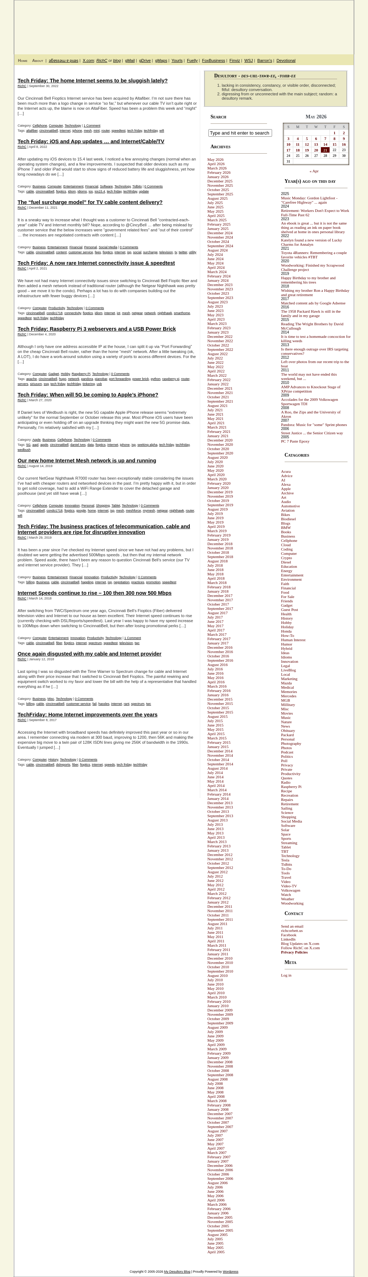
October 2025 (218, 189)
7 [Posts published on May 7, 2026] (325, 138)
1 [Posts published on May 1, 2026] (335, 133)
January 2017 (218, 643)
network (150, 313)
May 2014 (215, 781)
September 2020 (220, 453)
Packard (287, 735)
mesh (88, 130)
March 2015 (216, 738)
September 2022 (220, 349)
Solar (285, 830)
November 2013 (220, 807)
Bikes (285, 514)
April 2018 (216, 578)
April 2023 (216, 319)
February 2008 (218, 1105)
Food (285, 592)
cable (30, 191)
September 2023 (220, 297)
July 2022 (215, 358)
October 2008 (218, 1070)
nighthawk (164, 313)
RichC (101, 60)
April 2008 (216, 1096)
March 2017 (216, 634)
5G (28, 445)
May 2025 (215, 211)
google (81, 510)
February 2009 (218, 1053)
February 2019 (218, 535)
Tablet (115, 505)
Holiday (287, 627)
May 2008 (215, 1092)
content (61, 252)
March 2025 (216, 220)
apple (44, 445)
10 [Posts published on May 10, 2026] (288, 144)
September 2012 (220, 867)
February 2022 (218, 379)
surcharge (150, 252)
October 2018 (218, 552)
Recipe (286, 791)
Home (22, 60)
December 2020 (220, 440)
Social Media (108, 247)
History (53, 759)
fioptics (61, 191)
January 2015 (218, 746)
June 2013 (215, 829)
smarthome (182, 313)
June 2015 (215, 725)
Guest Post (289, 609)
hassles (104, 704)
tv (176, 252)
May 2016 (215, 677)
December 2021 (220, 388)
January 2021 (218, 436)
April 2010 (216, 993)
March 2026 (216, 168)
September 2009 (220, 1023)
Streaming (289, 843)
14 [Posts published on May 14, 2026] (325, 144)
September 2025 (220, 194)
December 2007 (220, 1113)
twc (137, 643)
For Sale (287, 596)
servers (23, 384)
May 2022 (215, 366)
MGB (285, 700)
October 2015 (218, 708)
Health (286, 614)
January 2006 (218, 1213)
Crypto (286, 558)
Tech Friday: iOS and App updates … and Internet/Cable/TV (91, 141)
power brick (140, 379)
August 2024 (217, 250)
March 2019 (216, 531)
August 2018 (217, 561)
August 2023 (217, 302)
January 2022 (218, 384)
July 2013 (215, 824)
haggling (87, 582)
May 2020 (215, 470)
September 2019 (220, 505)
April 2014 (216, 785)
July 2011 (215, 928)
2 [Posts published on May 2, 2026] (344, 133)
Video (285, 881)
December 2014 (220, 751)
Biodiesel (288, 519)
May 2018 (215, 574)
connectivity (72, 313)
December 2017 (220, 595)
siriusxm (36, 384)
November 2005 (220, 1221)
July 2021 (215, 410)
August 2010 (217, 975)
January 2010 (218, 1006)
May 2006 (215, 1196)
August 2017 (217, 613)
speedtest (118, 130)
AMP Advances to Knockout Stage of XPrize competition (311, 389)
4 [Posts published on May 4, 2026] (298, 138)
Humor (286, 644)
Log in (286, 975)
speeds (110, 764)
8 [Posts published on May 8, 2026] (335, 138)
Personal (90, 247)
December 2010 (220, 958)
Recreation (289, 795)
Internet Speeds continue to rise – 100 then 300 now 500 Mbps (94, 593)
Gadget (54, 374)
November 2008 (220, 1066)
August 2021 (217, 405)
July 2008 (215, 1083)
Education (289, 566)
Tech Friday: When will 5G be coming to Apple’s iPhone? (88, 395)
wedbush (24, 450)
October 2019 (218, 500)
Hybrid (286, 648)
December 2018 (220, 544)
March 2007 (216, 1152)
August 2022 (217, 354)
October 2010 (218, 967)
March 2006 (216, 1204)
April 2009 (216, 1044)
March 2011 (216, 945)
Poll (284, 760)
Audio (286, 501)
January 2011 (218, 954)
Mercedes (288, 696)
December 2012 (220, 854)
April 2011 (216, 941)
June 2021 (215, 414)
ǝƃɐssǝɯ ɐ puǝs (63, 60)
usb (99, 384)
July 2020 (215, 461)
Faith (285, 583)
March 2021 (216, 427)
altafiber (32, 130)
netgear (137, 313)
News (285, 726)
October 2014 (218, 759)
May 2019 (215, 522)
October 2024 (218, 241)
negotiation (121, 582)
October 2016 (218, 656)
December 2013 (220, 803)
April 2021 (216, 423)
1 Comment (92, 125)
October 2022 (218, 345)
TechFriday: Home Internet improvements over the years (87, 714)
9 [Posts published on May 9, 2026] (344, 138)
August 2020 (217, 457)
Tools (285, 873)
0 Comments (153, 186)
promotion (153, 582)
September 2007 (220, 1126)
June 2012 (215, 880)
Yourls (177, 60)
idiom (72, 191)
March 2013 (216, 841)
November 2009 (220, 1014)
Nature (286, 722)
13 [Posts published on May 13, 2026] (316, 144)
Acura (286, 471)
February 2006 (218, 1208)
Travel (286, 877)
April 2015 (216, 734)
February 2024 (218, 276)
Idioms (286, 657)
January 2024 (218, 280)
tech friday (134, 130)
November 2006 (220, 1170)
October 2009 (218, 1018)
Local (285, 674)
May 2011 (215, 936)
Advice (287, 476)
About (37, 60)
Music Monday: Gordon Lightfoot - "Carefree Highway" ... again (309, 200)
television (166, 252)
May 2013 (215, 833)
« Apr (314, 171)
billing (30, 582)
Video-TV (289, 886)
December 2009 (220, 1010)
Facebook (288, 935)
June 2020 (215, 466)
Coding (287, 549)
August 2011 (217, 923)
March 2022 (216, 375)
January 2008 (218, 1109)
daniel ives (78, 445)
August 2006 (217, 1183)
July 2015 (215, 721)
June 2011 (215, 932)
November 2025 (220, 185)
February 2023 (218, 328)
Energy (287, 571)
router (105, 130)
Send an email (292, 926)
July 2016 (215, 669)
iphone (77, 130)
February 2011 (218, 949)
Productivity (57, 308)
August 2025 (217, 198)
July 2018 (215, 565)
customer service (81, 252)
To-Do (286, 868)
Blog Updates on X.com (300, 943)
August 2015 (217, 716)
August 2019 (217, 509)
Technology (73, 125)
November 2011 (220, 911)
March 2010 (216, 997)
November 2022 (220, 341)
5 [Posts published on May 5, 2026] (307, 138)
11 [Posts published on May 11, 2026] (297, 144)
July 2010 (215, 980)
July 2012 (215, 876)
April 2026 (216, 164)
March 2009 (216, 1049)
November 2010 (220, 962)
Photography (291, 743)
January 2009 (218, 1057)
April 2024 (216, 267)
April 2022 (216, 371)
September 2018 (220, 556)
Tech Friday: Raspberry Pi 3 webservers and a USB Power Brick (97, 329)
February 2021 (218, 431)
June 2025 (215, 207)
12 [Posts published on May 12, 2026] (307, 144)
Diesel (286, 562)
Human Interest (293, 640)
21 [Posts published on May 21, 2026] (325, 150)
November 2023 (220, 289)
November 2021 (220, 392)
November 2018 (220, 548)
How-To (287, 635)
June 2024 (215, 259)
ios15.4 (100, 191)
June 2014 (215, 777)
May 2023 (215, 315)
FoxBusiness (213, 60)
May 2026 (215, 159)
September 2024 (220, 246)
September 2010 (220, 971)
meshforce (133, 510)
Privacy (287, 765)
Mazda (286, 683)
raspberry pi (170, 379)
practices (137, 582)
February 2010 (218, 1001)
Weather (287, 899)
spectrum (95, 643)
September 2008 (220, 1075)
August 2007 (217, 1131)
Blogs (285, 523)
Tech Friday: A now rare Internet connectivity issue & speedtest (96, 263)
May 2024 (215, 263)
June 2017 (215, 621)
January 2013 (218, 850)
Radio (285, 782)
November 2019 (220, 496)
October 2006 (218, 1174)
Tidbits (137, 186)
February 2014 (218, 794)
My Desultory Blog (284, 23)
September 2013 (220, 816)
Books (286, 532)
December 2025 (220, 181)
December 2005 (220, 1217)
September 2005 (220, 1230)
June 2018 (215, 569)
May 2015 (215, 729)
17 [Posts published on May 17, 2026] (288, 150)
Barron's (264, 60)
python (155, 379)
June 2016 (215, 673)
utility (193, 252)
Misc (50, 699)
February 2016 (218, 690)
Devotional (285, 60)
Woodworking (292, 903)
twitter (183, 252)
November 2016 (220, 651)
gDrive (145, 60)
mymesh (149, 510)
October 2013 (218, 811)
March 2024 (216, 272)
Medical (287, 687)
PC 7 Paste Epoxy (295, 441)
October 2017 (218, 604)
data (90, 445)
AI (283, 480)
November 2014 (220, 755)
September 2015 (220, 712)
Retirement (290, 804)
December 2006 (220, 1165)
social (137, 252)
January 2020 (218, 487)
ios (91, 191)
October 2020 (218, 449)
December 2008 (220, 1062)
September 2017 (220, 608)
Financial (91, 186)
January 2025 (218, 228)
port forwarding (119, 379)
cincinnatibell (49, 130)
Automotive (290, 506)
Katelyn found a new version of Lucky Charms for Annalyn (311, 242)
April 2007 (216, 1148)
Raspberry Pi (81, 374)
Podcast (287, 752)
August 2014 (217, 768)
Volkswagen (290, 890)
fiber (59, 643)
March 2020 (216, 479)
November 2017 (220, 600)
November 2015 (220, 703)
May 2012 (215, 885)
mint (96, 130)
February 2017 (218, 639)
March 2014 (216, 790)
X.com (88, 60)
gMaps (161, 60)
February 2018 (218, 587)
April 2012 (216, 889)
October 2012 (218, 863)
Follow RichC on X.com (300, 948)
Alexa (285, 484)
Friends (287, 601)
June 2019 (215, 518)
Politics (287, 756)
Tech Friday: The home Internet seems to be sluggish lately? (93, 80)
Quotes (286, 778)
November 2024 (220, 237)
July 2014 (215, 772)
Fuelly (192, 60)
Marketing (289, 678)
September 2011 (220, 919)
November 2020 (220, 444)
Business (39, 186)
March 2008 (216, 1101)
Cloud (286, 545)
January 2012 (218, 902)
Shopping (103, 505)
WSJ (248, 60)
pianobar (101, 379)
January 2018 (218, 591)
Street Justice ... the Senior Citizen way (312, 433)
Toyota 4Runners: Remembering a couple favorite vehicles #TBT (314, 254)
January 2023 (218, 332)
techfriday (150, 130)
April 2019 (216, 526)
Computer (56, 125)
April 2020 (216, 474)
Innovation (72, 505)
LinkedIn (288, 939)
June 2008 (215, 1088)
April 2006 (216, 1200)
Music (286, 717)
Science (287, 812)
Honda (286, 631)
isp (129, 252)
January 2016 (218, 695)
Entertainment (73, 186)
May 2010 (215, 988)
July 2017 (215, 617)
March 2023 (216, 323)
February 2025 (218, 224)
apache (31, 379)
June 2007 (215, 1139)
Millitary (288, 704)
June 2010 (215, 984)
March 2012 (216, 893)
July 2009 (215, 1031)
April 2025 (216, 215)
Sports (286, 838)
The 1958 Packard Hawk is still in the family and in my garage (311, 313)
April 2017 (216, 630)
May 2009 (215, 1040)
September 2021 (220, 401)
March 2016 (216, 686)
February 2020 (218, 483)
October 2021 (218, 397)
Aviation (288, 510)
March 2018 (216, 582)
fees (98, 252)
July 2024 (215, 254)
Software (106, 186)
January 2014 (218, 798)
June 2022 (215, 362)
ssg (46, 384)
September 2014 (220, 764)
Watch (286, 894)
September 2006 (220, 1178)
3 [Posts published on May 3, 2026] (289, 138)
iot (118, 313)
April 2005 (216, 1252)
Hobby (65, 374)
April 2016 (216, 682)
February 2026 (218, 172)
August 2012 (217, 872)
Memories (289, 691)
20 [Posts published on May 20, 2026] (316, 150)
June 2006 (215, 1191)
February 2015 (218, 742)
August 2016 (217, 664)
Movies (287, 713)
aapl (35, 445)
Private (286, 769)
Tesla (285, 860)
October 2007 (218, 1122)
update (144, 191)
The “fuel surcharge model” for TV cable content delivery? (90, 202)
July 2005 (215, 1239)
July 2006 (215, 1187)
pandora (87, 379)
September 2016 (220, 660)
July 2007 (215, 1135)
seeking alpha (147, 445)
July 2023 (215, 306)
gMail (130, 60)
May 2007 (215, 1144)
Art (283, 497)
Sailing (286, 808)
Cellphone (40, 125)
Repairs (287, 799)
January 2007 (218, 1161)
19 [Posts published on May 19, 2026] (307, 150)
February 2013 (218, 846)
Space (285, 834)
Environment (291, 579)
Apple (36, 439)
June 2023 (215, 310)
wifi (162, 130)
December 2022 (220, 336)
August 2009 (217, 1027)
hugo (62, 379)
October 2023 (218, 293)
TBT (285, 851)
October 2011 (218, 915)
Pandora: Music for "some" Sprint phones (314, 424)
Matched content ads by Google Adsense (313, 303)
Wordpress (230, 1271)
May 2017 (215, 626)
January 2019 (218, 539)
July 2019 (215, 513)
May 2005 (215, 1247)
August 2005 (217, 1234)
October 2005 (218, 1226)
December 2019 (220, 492)
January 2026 (218, 177)
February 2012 (218, 898)
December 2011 (220, 906)
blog (117, 60)
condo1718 (55, 313)
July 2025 (215, 202)
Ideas (285, 653)
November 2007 (220, 1118)
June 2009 (215, 1036)
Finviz (235, 60)
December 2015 (220, 699)
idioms (82, 191)
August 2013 (217, 820)
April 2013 (216, 837)
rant (126, 704)
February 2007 (218, 1157)
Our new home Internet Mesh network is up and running (87, 460)
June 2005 (215, 1243)
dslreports (63, 764)
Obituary (288, 730)
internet (65, 130)
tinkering (89, 384)
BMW (286, 527)
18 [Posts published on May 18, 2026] (298, 150)
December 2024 (220, 233)
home (92, 510)
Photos (286, 748)
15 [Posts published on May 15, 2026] (334, 144)
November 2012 (220, 859)
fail (94, 704)
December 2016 (220, 647)
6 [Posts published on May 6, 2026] (316, 138)
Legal (285, 666)
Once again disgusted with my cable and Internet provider (89, 654)
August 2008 (217, 1079)
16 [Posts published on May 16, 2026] (344, 144)
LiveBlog (288, 670)
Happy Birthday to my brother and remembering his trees (308, 280)
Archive (287, 493)
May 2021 (215, 418)
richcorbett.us (292, 930)
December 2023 (220, 284)
